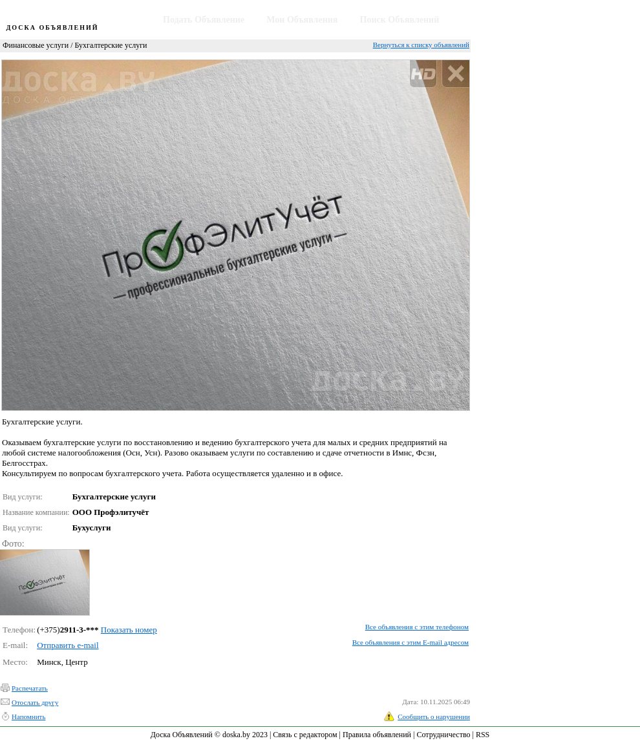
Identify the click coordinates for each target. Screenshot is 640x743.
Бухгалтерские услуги (110, 45)
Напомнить (28, 716)
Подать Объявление (203, 20)
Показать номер (129, 629)
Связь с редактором (305, 734)
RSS (482, 734)
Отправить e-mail (67, 645)
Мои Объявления (301, 20)
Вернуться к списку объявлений (421, 44)
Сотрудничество (443, 734)
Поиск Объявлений (400, 20)
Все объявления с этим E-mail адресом (410, 642)
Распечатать (30, 688)
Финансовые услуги (36, 45)
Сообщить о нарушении (434, 716)
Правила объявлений (377, 734)
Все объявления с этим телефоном (417, 627)
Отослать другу (35, 702)
